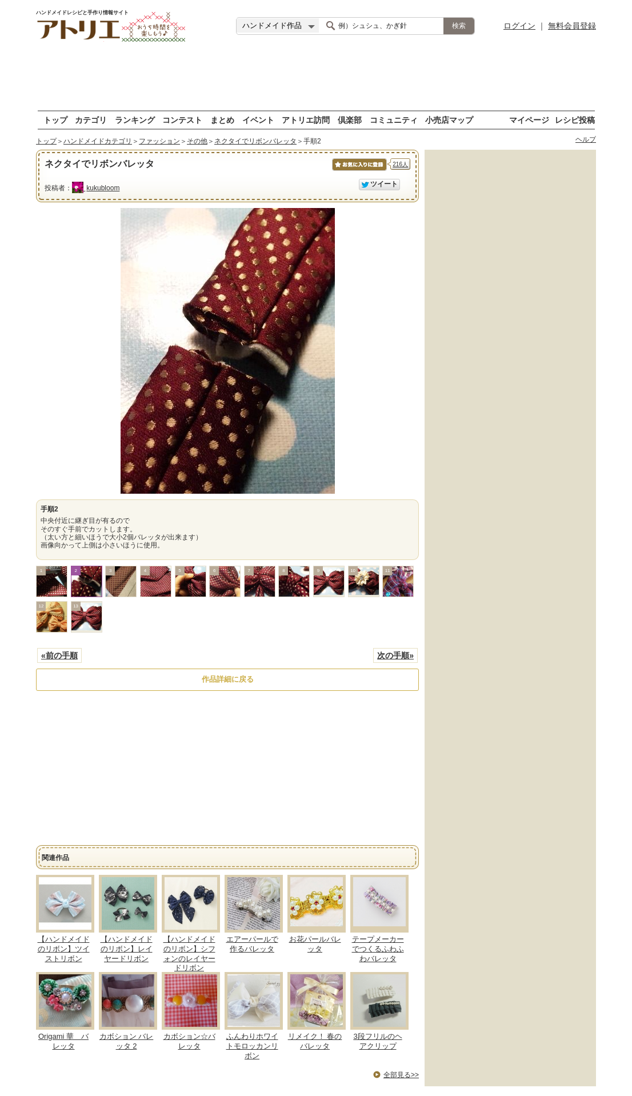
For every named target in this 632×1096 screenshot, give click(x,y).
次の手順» (395, 655)
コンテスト (182, 119)
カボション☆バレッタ (189, 1041)
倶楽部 (350, 119)
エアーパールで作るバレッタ (252, 944)
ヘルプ (585, 139)
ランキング (135, 119)
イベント (258, 119)
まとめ (222, 119)
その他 (197, 141)
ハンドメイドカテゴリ (97, 141)
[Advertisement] (316, 77)
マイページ (529, 119)
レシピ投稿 (575, 119)
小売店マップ (449, 119)
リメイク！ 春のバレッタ (315, 1041)
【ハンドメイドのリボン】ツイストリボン (64, 949)
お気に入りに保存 (359, 170)
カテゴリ (91, 119)
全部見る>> (401, 1075)
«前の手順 (59, 655)
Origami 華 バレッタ (63, 1041)
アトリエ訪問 (306, 119)
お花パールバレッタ (315, 944)
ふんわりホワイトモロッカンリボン (252, 1046)
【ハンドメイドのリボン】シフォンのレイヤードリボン (189, 954)
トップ (55, 119)
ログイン (519, 25)
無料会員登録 (572, 25)
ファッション (159, 141)
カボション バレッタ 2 (126, 1041)
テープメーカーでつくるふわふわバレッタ (378, 949)
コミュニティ (394, 119)
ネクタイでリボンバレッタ (255, 141)
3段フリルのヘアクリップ (377, 1041)
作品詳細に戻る (228, 679)
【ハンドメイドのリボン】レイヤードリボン (127, 949)
